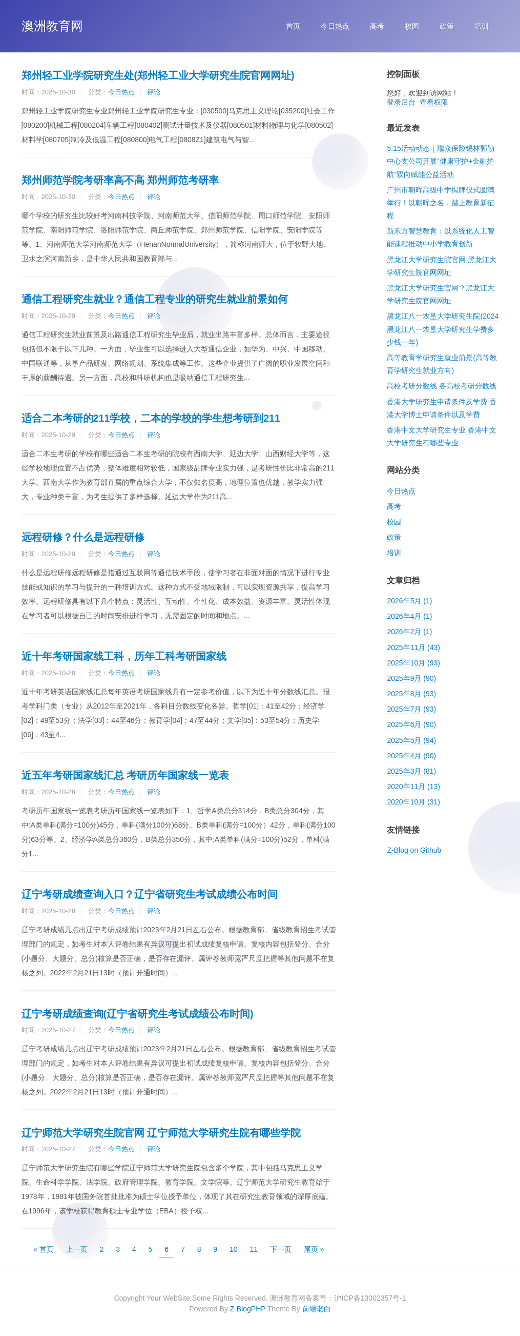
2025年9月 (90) (411, 678)
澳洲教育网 (52, 26)
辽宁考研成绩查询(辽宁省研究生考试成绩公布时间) (138, 1013)
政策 (447, 26)
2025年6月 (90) (411, 724)
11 (254, 1249)
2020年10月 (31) (413, 802)
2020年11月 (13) (413, 786)
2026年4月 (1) (409, 616)
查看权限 (434, 102)
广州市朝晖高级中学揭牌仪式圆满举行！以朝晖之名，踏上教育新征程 (440, 203)
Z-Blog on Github (414, 850)
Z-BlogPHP (248, 1309)
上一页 (77, 1249)
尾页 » (314, 1249)
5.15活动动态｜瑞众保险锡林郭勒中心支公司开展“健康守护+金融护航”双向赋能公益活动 (440, 161)
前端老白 (316, 1309)
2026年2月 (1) (409, 631)
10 (234, 1249)
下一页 (281, 1249)
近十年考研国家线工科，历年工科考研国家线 (124, 656)
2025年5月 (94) (411, 740)
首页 (293, 26)
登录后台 (401, 102)
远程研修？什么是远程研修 (83, 537)
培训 (481, 26)
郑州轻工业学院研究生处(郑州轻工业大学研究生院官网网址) (158, 75)
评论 (153, 92)
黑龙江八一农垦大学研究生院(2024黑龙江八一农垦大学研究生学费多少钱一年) (442, 329)
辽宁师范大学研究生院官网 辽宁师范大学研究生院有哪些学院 (161, 1132)
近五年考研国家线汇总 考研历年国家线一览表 (125, 775)
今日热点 (335, 26)
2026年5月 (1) (409, 601)
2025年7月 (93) (411, 709)
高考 (377, 26)
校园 (412, 26)
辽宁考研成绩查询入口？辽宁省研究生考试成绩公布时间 (150, 894)
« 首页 (43, 1249)
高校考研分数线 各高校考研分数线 (441, 386)
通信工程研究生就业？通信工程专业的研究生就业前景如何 (155, 299)
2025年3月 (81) (411, 771)
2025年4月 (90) (411, 756)
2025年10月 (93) (413, 663)
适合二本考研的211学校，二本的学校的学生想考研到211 (151, 418)
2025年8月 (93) (411, 694)
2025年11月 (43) (413, 647)
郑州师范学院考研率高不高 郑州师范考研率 (120, 180)
